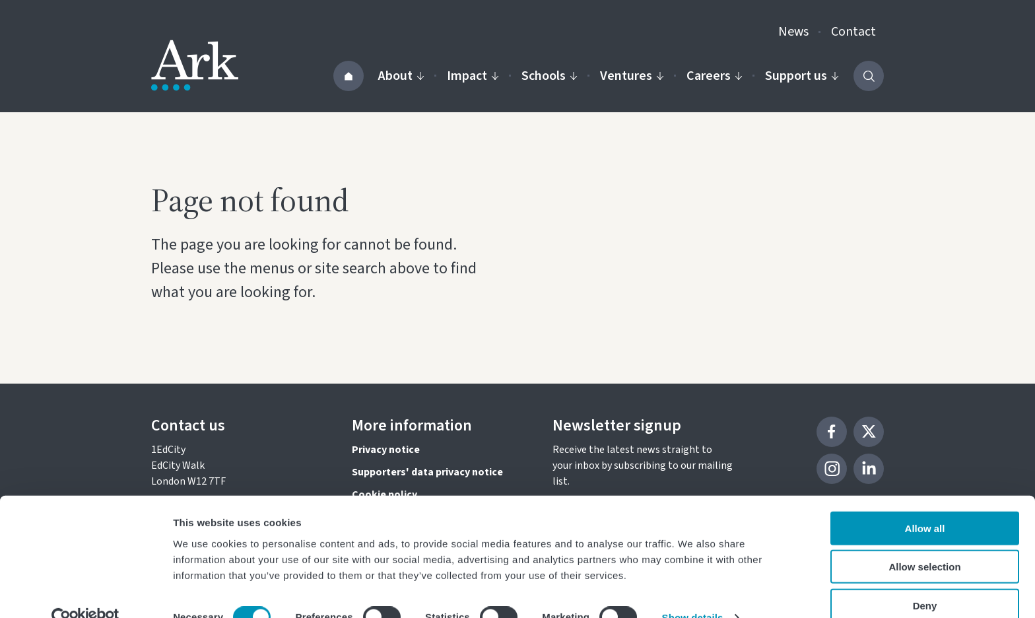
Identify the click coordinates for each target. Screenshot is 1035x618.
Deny (925, 579)
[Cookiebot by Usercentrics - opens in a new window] (85, 592)
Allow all (925, 502)
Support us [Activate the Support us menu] (802, 76)
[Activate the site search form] (868, 76)
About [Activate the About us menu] (401, 76)
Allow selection (924, 541)
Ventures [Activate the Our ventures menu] (632, 76)
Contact (853, 31)
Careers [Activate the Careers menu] (714, 76)
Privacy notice (386, 449)
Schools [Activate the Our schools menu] (549, 76)
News (793, 31)
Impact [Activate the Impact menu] (473, 76)
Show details (692, 592)
